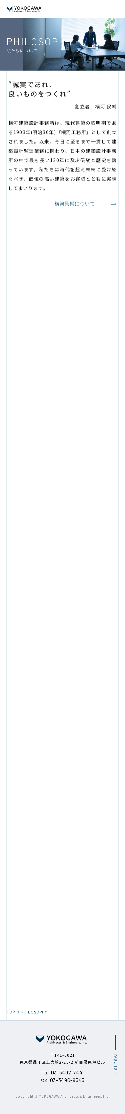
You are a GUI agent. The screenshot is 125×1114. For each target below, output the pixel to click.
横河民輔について (86, 206)
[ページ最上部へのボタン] (115, 1054)
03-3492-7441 (62, 1072)
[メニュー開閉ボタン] (115, 9)
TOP (11, 1011)
